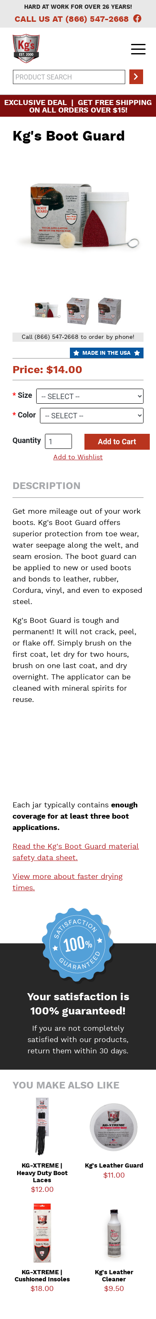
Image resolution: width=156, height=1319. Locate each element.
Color (27, 414)
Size (25, 395)
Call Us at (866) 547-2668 (72, 19)
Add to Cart (117, 441)
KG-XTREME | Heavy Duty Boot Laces (42, 1173)
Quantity (26, 440)
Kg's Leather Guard (114, 1166)
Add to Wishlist (78, 457)
